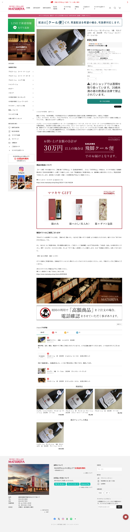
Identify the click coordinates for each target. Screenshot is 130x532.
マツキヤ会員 (67, 8)
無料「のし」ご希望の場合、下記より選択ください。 (102, 69)
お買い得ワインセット (15, 118)
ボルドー (11, 88)
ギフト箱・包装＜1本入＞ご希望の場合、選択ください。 (103, 63)
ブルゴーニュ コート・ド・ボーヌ (19, 76)
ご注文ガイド (86, 8)
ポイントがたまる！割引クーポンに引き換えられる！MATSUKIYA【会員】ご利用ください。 (65, 15)
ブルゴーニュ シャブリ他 (16, 80)
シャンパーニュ (13, 84)
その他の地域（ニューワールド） (18, 101)
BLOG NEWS (55, 8)
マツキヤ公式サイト (99, 8)
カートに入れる (105, 101)
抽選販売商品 (12, 67)
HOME (28, 8)
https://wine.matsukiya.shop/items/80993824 (52, 274)
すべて (42, 332)
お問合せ (77, 8)
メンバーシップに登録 (94, 52)
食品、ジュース (13, 110)
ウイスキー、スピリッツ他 (16, 106)
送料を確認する (104, 58)
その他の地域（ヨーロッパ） (17, 97)
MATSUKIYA (47, 8)
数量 (88, 76)
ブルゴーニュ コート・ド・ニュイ (19, 71)
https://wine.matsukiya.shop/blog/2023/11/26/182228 (55, 182)
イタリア (11, 93)
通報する (119, 324)
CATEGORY (36, 8)
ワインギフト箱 (13, 114)
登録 (119, 507)
